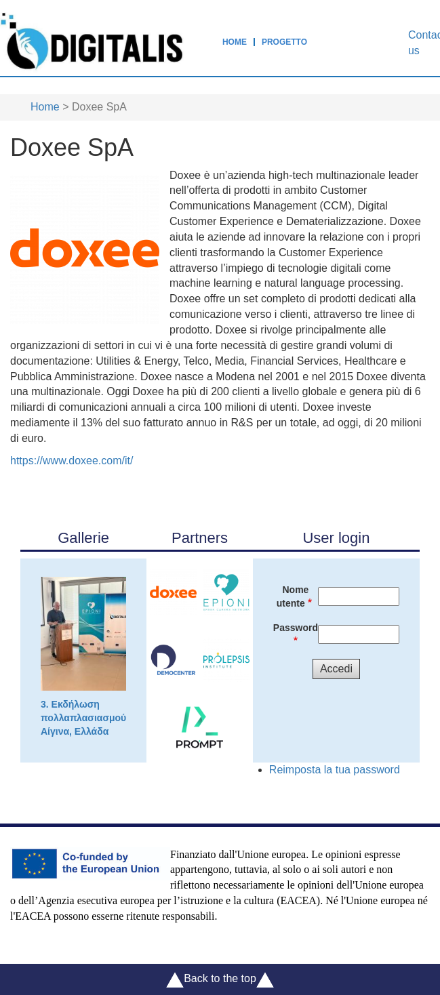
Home (234, 42)
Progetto (284, 42)
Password (295, 627)
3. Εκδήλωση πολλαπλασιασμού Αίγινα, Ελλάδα (83, 657)
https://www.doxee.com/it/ (71, 460)
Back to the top (220, 980)
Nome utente (293, 596)
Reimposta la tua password (334, 769)
